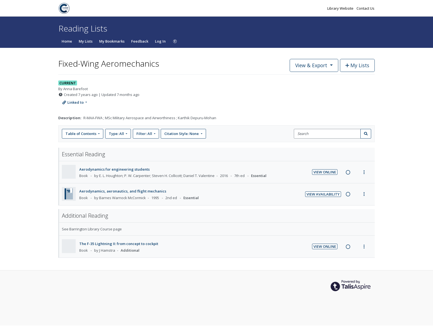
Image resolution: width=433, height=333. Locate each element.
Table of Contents (81, 133)
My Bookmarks (112, 41)
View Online (324, 172)
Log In (160, 41)
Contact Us (365, 8)
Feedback (139, 41)
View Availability (323, 194)
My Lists (86, 41)
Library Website (340, 8)
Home (67, 41)
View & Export (312, 65)
